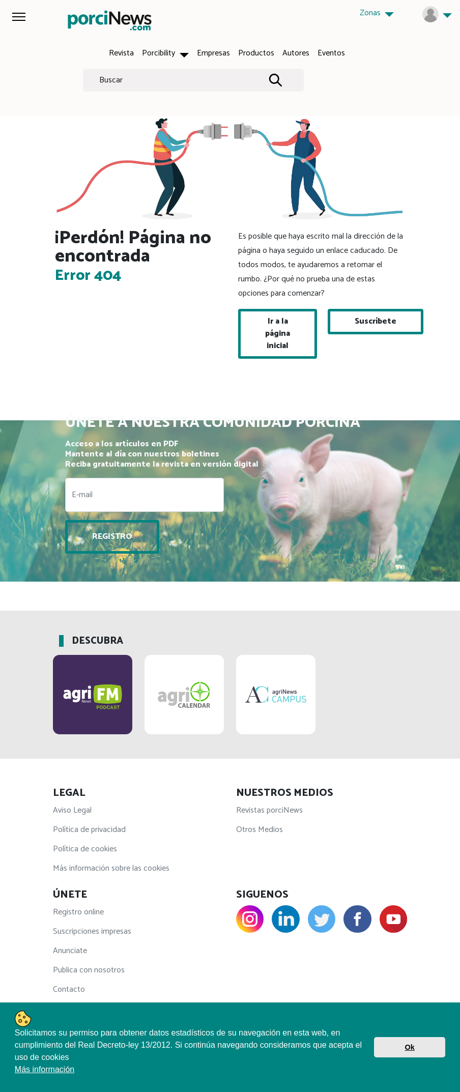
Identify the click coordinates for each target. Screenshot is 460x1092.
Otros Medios (259, 830)
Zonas (371, 13)
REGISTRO (112, 536)
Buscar (111, 80)
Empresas (213, 53)
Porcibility (159, 53)
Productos (256, 53)
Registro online (78, 912)
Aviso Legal (72, 810)
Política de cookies (85, 849)
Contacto (69, 989)
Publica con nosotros (89, 970)
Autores (295, 53)
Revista (121, 53)
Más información (44, 1069)
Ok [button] (410, 1047)
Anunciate (70, 951)
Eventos (331, 53)
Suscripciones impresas (92, 931)
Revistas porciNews (269, 810)
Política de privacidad (89, 830)
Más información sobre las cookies (111, 868)
